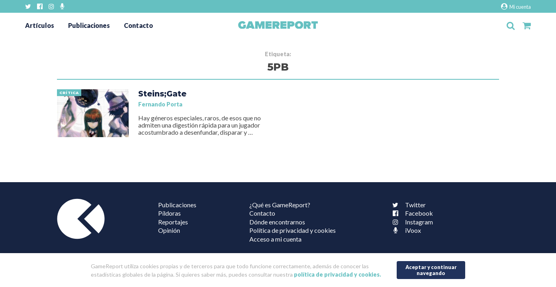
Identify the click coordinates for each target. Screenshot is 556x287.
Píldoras (169, 213)
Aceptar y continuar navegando (431, 270)
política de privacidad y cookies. (337, 274)
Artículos (39, 25)
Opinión (169, 230)
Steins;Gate (162, 93)
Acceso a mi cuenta (275, 239)
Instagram (411, 222)
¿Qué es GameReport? (279, 204)
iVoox (405, 230)
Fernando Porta (160, 104)
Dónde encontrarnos (277, 222)
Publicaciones (89, 25)
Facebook (411, 213)
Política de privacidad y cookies (292, 230)
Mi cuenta (516, 6)
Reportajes (173, 222)
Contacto (138, 25)
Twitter (407, 204)
